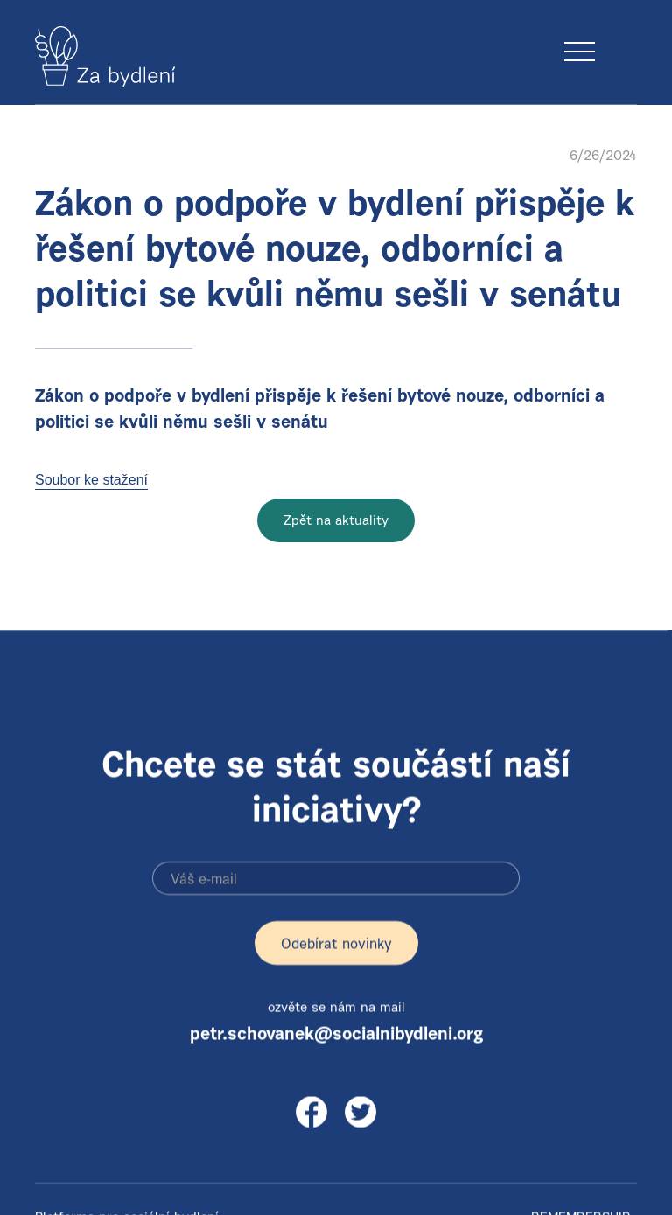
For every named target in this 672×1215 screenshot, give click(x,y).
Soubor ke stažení (91, 479)
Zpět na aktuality (336, 521)
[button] (621, 34)
